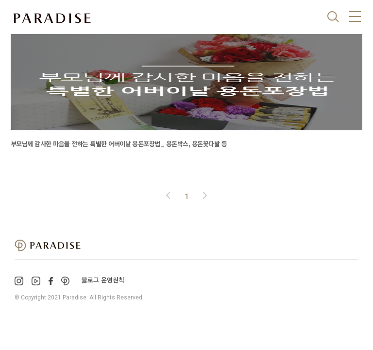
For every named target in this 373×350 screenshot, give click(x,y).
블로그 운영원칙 (103, 279)
